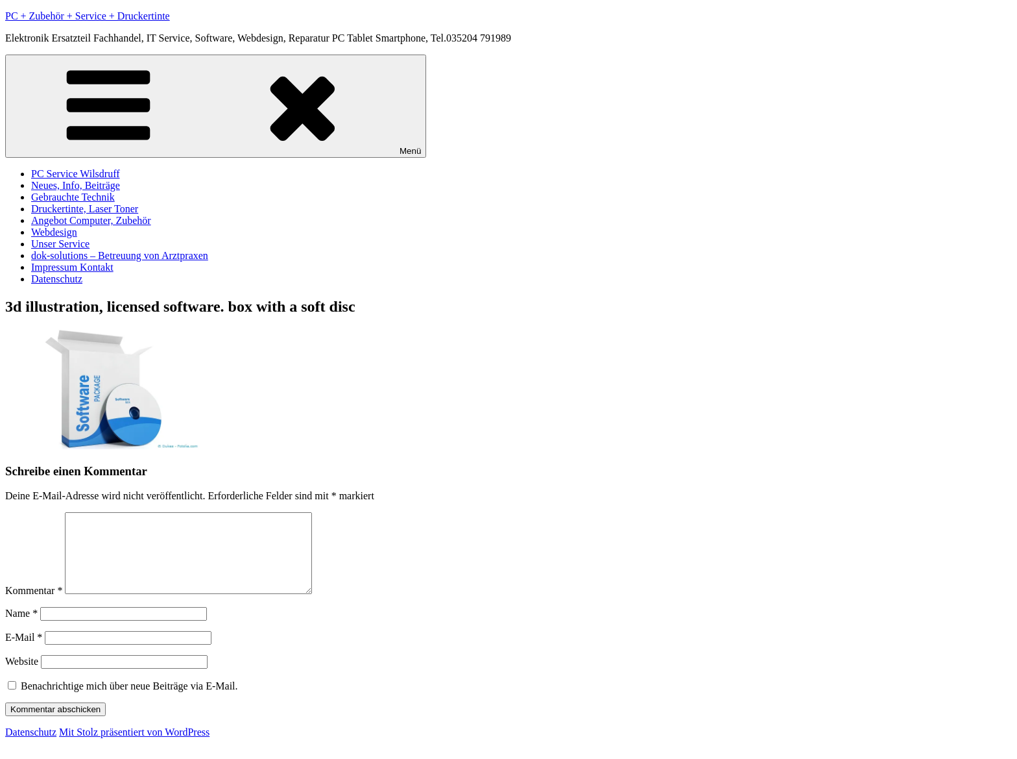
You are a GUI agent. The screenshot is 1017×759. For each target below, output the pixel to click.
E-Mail (23, 652)
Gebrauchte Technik (73, 197)
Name (21, 628)
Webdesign (54, 232)
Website (21, 676)
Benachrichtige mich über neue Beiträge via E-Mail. (129, 701)
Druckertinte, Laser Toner (84, 208)
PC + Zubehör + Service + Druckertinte (87, 15)
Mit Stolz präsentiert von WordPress (134, 747)
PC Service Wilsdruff (75, 173)
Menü (215, 106)
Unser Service (60, 243)
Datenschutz (56, 278)
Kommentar (33, 606)
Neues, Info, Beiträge (75, 185)
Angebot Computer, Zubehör (91, 220)
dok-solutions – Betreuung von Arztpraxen (119, 255)
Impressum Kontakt (72, 267)
